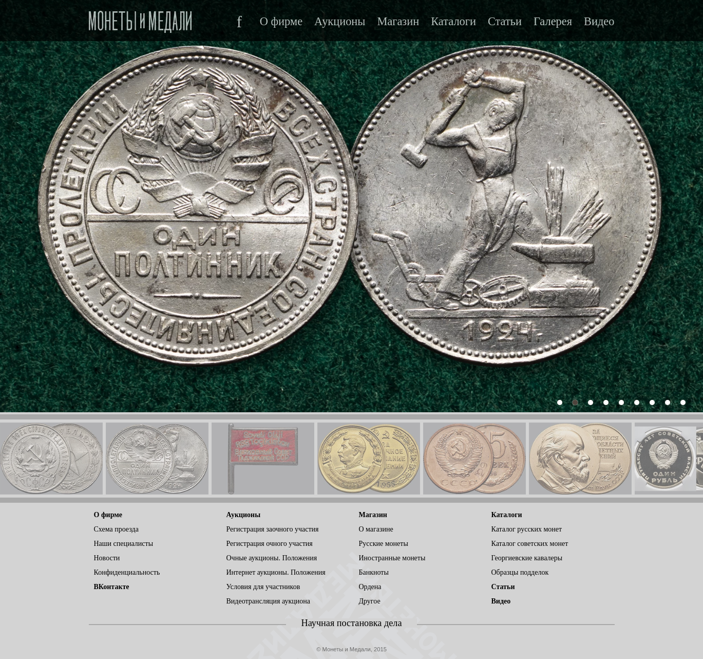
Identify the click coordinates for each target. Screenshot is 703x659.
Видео (599, 21)
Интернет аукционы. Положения (276, 572)
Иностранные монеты (392, 558)
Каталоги (453, 21)
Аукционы (339, 21)
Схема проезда (116, 529)
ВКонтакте (111, 587)
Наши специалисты (124, 543)
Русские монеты (383, 543)
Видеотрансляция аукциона (268, 601)
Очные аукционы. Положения (271, 558)
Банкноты (374, 572)
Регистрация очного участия (269, 543)
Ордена (370, 587)
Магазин (398, 21)
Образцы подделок (520, 572)
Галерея (553, 21)
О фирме (281, 21)
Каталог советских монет (529, 543)
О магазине (376, 529)
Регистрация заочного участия (272, 529)
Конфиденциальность (127, 572)
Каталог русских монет (526, 529)
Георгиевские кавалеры (527, 558)
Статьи (505, 21)
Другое (370, 601)
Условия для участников (263, 587)
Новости (107, 558)
